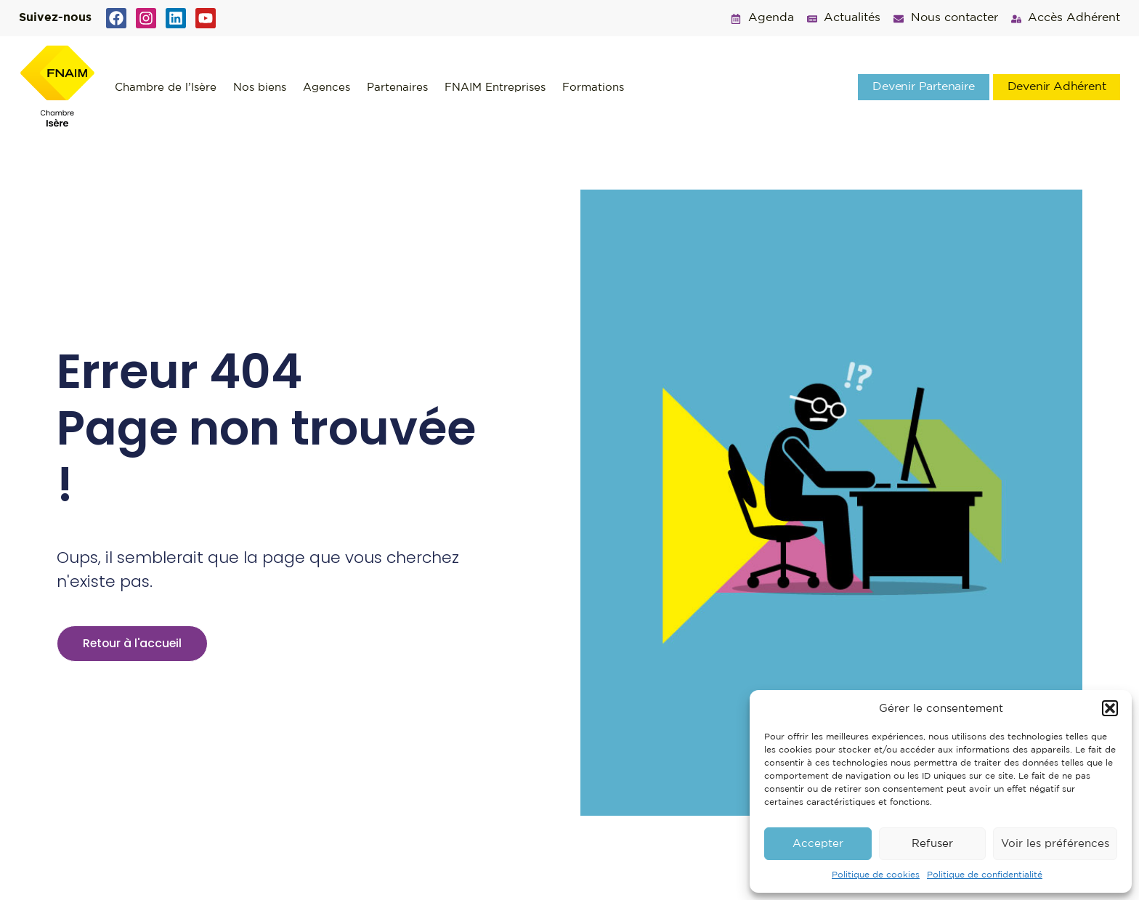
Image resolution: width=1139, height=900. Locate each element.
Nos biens (259, 87)
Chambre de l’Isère (165, 87)
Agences (326, 87)
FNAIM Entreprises (495, 87)
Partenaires (397, 87)
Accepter (818, 843)
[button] (1110, 708)
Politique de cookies (876, 875)
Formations (593, 87)
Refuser (932, 843)
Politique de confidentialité (984, 875)
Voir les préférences (1055, 843)
